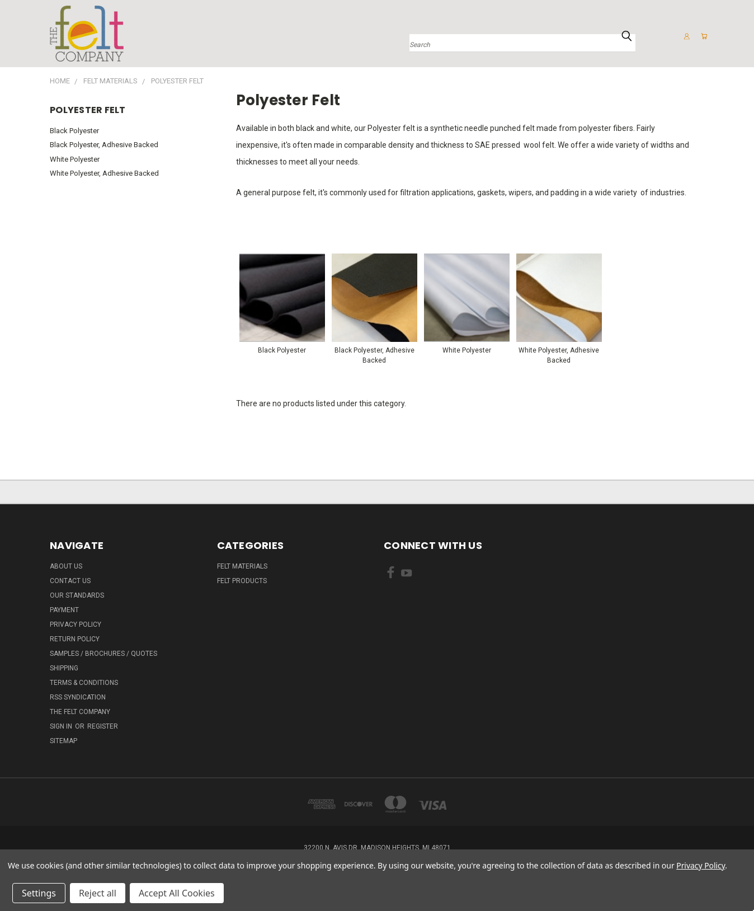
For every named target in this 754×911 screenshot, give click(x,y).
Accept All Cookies (177, 893)
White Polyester (75, 159)
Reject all (97, 893)
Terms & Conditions (84, 683)
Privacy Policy (75, 624)
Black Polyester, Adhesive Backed (104, 144)
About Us (66, 566)
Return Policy (75, 639)
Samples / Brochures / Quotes (103, 654)
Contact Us (70, 581)
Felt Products (242, 581)
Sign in (62, 726)
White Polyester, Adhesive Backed (104, 173)
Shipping (64, 668)
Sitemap (63, 741)
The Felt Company (80, 712)
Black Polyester (74, 130)
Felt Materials (242, 566)
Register (102, 726)
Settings (39, 893)
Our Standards (77, 595)
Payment (64, 610)
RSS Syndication (78, 697)
